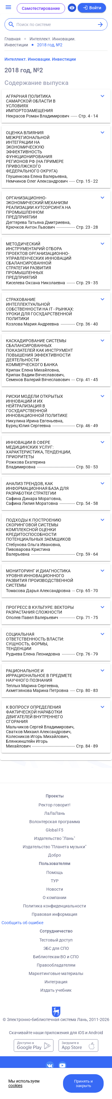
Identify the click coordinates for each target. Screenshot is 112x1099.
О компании (54, 897)
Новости (54, 889)
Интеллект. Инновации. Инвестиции (40, 59)
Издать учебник (56, 990)
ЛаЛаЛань (54, 813)
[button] (56, 106)
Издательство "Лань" (54, 838)
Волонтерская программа (54, 821)
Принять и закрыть (83, 1083)
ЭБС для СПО (56, 948)
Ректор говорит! (54, 805)
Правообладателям (56, 965)
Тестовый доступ (56, 940)
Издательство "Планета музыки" (54, 846)
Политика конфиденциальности (54, 906)
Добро (54, 855)
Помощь (54, 872)
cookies (15, 1085)
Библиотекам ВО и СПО (56, 956)
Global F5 (54, 830)
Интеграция (56, 981)
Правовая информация (54, 914)
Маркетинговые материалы (56, 973)
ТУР (55, 880)
